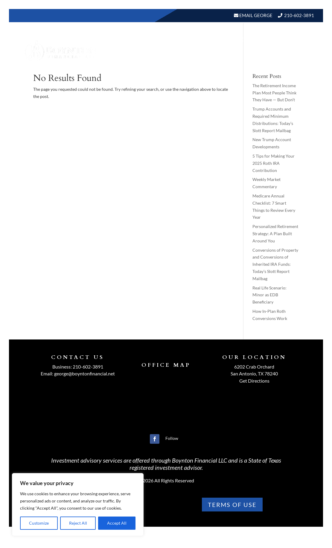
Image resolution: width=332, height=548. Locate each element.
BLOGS (271, 39)
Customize (39, 523)
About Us (154, 39)
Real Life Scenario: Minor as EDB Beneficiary (269, 295)
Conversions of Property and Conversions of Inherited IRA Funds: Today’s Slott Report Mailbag (275, 264)
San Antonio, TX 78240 (254, 373)
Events (301, 39)
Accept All (117, 523)
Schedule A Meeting (283, 62)
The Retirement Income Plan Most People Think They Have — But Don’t (274, 92)
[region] (78, 504)
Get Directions (254, 381)
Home (127, 39)
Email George (255, 15)
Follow (171, 438)
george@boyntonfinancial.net (84, 373)
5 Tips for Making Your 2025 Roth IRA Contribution (273, 163)
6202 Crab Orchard (254, 366)
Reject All (78, 523)
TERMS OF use (232, 504)
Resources (236, 39)
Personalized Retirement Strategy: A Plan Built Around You (275, 233)
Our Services (197, 39)
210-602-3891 (299, 15)
